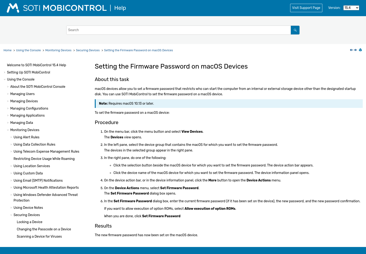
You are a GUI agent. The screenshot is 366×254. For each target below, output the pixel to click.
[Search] (295, 30)
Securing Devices (87, 50)
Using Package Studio (23, 207)
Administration (31, 200)
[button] (12, 67)
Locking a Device (29, 102)
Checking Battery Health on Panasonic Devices (49, 149)
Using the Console (28, 50)
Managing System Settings (30, 171)
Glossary (13, 229)
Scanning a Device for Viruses (39, 116)
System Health (18, 193)
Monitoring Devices (58, 50)
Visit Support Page (306, 8)
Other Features (21, 178)
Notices (12, 236)
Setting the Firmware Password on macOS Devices (138, 50)
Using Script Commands (25, 214)
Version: (334, 8)
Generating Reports (25, 164)
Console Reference (38, 185)
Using (29, 221)
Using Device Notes (28, 88)
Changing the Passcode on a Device (44, 109)
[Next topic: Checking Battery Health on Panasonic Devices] (355, 50)
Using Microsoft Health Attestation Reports (46, 68)
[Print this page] (360, 50)
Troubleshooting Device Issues (33, 156)
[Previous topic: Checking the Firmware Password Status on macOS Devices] (351, 50)
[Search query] (183, 30)
